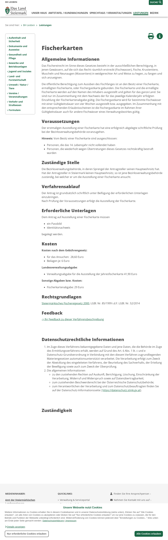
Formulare (15, 110)
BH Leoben (28, 25)
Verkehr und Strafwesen (16, 103)
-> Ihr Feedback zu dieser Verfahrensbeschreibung (73, 319)
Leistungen (140, 12)
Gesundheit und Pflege (18, 56)
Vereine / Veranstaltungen (18, 95)
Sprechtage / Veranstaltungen (111, 12)
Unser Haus (39, 12)
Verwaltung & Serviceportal (75, 499)
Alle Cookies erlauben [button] (148, 533)
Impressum (71, 520)
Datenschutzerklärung (53, 520)
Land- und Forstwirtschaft (17, 78)
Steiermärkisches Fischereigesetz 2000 (65, 303)
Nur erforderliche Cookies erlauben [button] (26, 533)
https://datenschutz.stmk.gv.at (121, 390)
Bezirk (154, 12)
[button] (15, 527)
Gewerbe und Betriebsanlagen (18, 64)
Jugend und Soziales (20, 71)
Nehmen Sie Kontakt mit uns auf (130, 499)
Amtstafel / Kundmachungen (68, 12)
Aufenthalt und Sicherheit (17, 39)
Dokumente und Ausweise (18, 48)
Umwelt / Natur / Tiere (18, 86)
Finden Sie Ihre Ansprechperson (130, 493)
